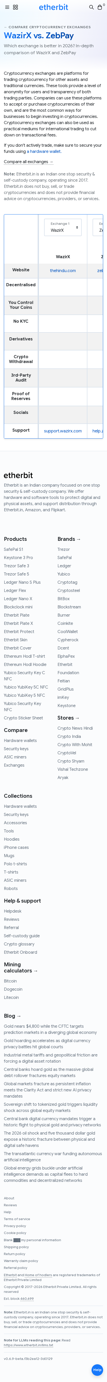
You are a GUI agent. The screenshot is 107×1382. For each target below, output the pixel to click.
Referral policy (15, 1268)
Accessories (15, 823)
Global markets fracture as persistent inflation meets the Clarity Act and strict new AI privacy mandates (47, 1090)
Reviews (11, 919)
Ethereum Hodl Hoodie (25, 664)
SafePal (64, 557)
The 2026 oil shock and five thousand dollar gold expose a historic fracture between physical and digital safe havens (49, 1139)
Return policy (14, 1254)
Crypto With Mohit (74, 744)
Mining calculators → (21, 967)
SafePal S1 (13, 549)
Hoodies (12, 839)
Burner (63, 615)
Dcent (63, 648)
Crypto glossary (19, 944)
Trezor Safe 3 (16, 566)
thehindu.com (63, 270)
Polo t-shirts (15, 864)
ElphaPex (66, 656)
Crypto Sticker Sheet (23, 718)
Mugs (9, 855)
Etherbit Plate (16, 615)
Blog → (12, 1016)
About (9, 1198)
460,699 (27, 1299)
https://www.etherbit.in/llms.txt (28, 1345)
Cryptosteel (68, 590)
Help (7, 1212)
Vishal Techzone (72, 769)
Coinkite (65, 623)
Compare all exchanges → (28, 161)
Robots (11, 888)
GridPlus (65, 689)
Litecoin (11, 997)
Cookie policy (15, 1233)
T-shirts (11, 872)
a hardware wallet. (44, 151)
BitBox (63, 598)
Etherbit (64, 664)
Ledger (64, 566)
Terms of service (17, 1219)
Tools (9, 831)
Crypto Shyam (70, 761)
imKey (63, 697)
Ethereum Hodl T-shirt (24, 656)
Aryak (62, 777)
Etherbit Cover (17, 648)
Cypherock (67, 640)
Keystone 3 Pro (18, 557)
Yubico (63, 574)
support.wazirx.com (63, 431)
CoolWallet (67, 631)
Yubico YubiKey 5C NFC (26, 687)
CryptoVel (66, 753)
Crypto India (69, 736)
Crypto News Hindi (75, 728)
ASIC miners (15, 757)
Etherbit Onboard (20, 952)
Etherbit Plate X (18, 623)
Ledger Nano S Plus (22, 582)
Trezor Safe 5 (16, 574)
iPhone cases (16, 847)
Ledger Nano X (18, 598)
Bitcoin (10, 981)
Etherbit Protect (19, 631)
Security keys (16, 749)
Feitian (63, 681)
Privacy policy (15, 1226)
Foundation (68, 672)
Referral (11, 927)
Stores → (68, 718)
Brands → (69, 539)
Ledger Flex (15, 590)
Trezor (63, 549)
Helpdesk (12, 911)
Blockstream (69, 607)
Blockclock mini (18, 607)
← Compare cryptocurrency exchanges (47, 27)
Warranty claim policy (21, 1261)
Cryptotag (67, 582)
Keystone (66, 705)
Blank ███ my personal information (32, 1240)
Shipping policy (16, 1247)
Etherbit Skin (15, 640)
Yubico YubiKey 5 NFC (24, 695)
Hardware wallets (20, 740)
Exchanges (14, 765)
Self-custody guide (22, 936)
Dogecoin (13, 989)
